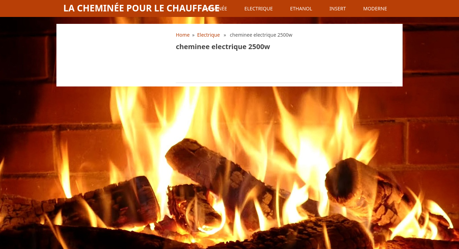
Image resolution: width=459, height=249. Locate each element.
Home (183, 34)
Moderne (375, 8)
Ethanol (301, 8)
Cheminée (214, 8)
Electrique (258, 8)
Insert (338, 8)
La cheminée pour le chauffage (141, 8)
